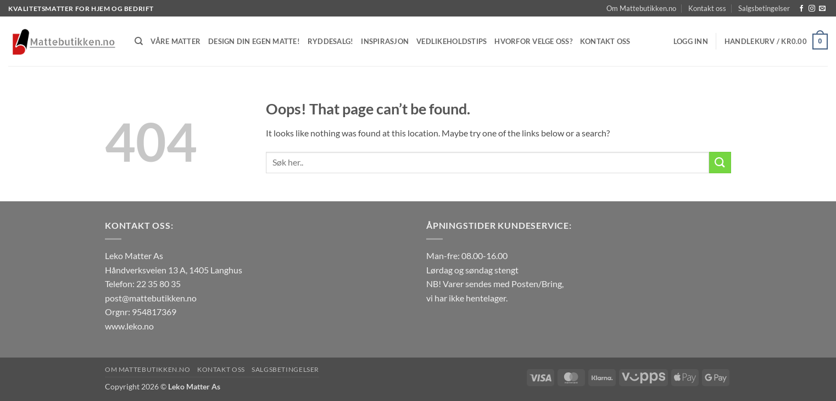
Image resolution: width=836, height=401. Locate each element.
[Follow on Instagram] (812, 9)
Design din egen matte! (254, 41)
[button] (690, 41)
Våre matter (175, 41)
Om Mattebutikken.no (641, 8)
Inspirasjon (385, 41)
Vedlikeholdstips (451, 41)
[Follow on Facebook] (801, 9)
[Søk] (139, 41)
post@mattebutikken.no (151, 298)
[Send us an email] (822, 9)
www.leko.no (129, 326)
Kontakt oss (707, 8)
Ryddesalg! (331, 41)
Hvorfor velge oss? (533, 41)
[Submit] (720, 162)
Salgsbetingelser (764, 8)
